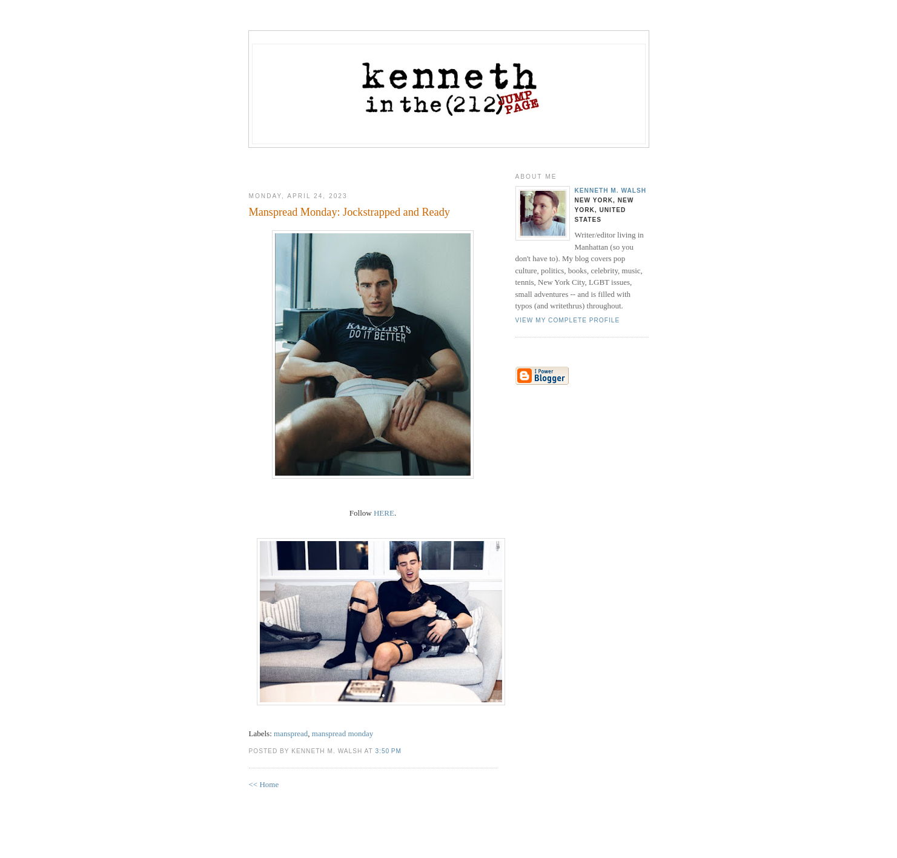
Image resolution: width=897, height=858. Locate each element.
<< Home (264, 784)
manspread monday (342, 733)
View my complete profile (567, 320)
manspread (291, 733)
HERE (384, 512)
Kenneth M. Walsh (611, 190)
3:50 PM (388, 751)
